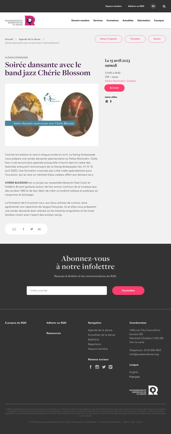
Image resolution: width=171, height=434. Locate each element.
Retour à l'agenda (108, 39)
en (153, 6)
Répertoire (94, 344)
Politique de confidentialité (84, 422)
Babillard (93, 339)
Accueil (9, 39)
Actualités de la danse (101, 334)
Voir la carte (136, 342)
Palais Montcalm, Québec (120, 80)
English (133, 372)
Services (98, 20)
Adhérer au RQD (136, 6)
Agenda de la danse (29, 39)
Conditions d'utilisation (110, 422)
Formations (113, 20)
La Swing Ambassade (16, 57)
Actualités (128, 20)
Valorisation (143, 20)
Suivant (157, 39)
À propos (159, 20)
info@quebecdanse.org (144, 354)
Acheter (114, 87)
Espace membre (114, 6)
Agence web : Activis (133, 422)
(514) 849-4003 (152, 350)
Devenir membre (80, 20)
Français (134, 376)
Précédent (135, 39)
